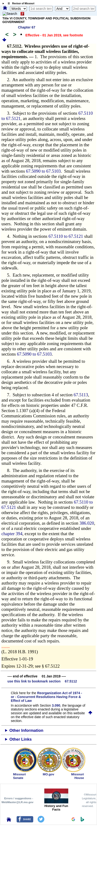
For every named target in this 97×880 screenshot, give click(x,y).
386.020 (87, 523)
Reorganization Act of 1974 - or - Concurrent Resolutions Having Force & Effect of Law (46, 697)
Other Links (20, 739)
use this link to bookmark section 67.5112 (42, 681)
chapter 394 (12, 533)
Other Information (26, 730)
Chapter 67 (26, 27)
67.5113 (81, 394)
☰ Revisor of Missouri (19, 3)
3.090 (56, 705)
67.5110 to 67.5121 (65, 236)
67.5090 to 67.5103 (43, 171)
